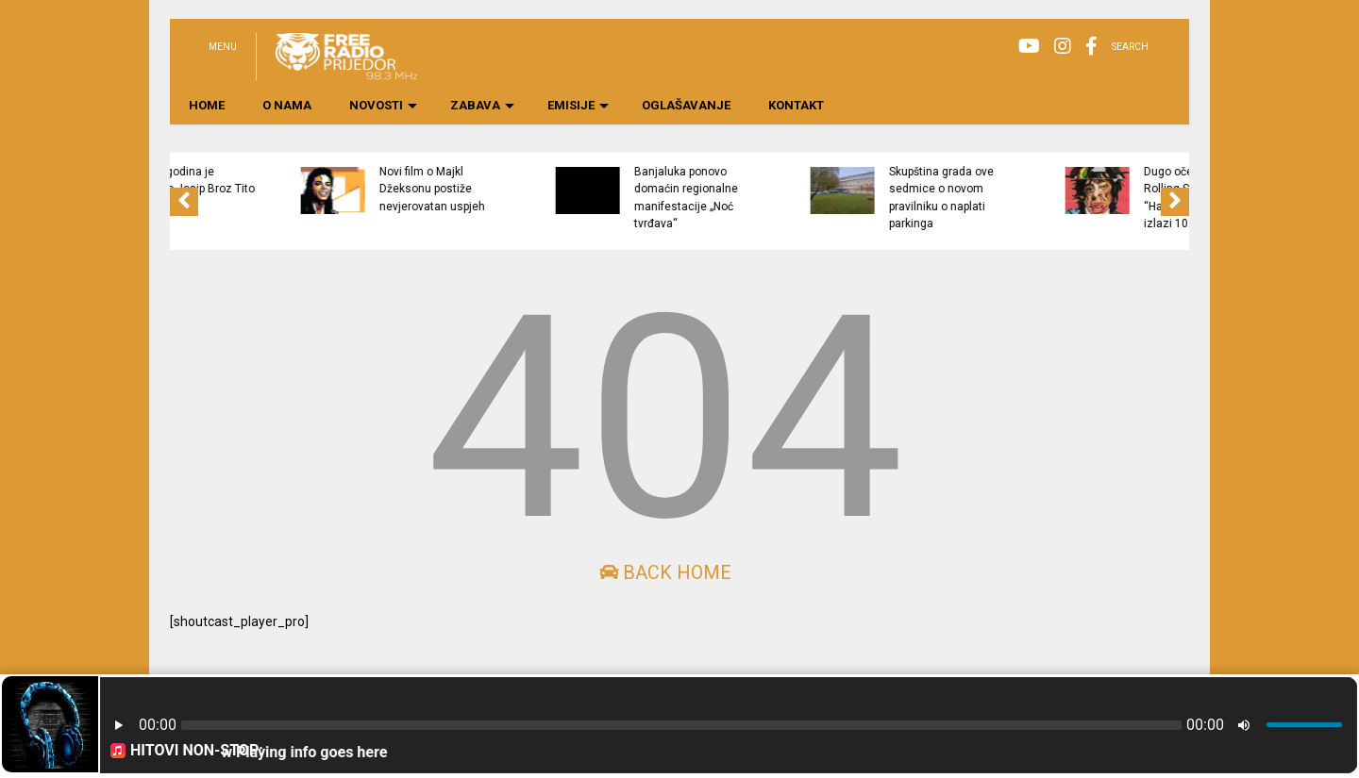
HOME (207, 105)
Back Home (665, 572)
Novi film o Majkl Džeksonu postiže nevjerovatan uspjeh (517, 189)
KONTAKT (796, 105)
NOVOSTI (383, 105)
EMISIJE (578, 105)
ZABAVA (482, 105)
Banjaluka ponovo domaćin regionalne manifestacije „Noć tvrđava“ (771, 197)
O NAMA (286, 105)
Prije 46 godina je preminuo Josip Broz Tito (275, 180)
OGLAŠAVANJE (686, 105)
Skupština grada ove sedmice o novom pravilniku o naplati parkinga (1026, 197)
